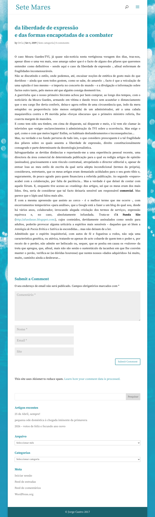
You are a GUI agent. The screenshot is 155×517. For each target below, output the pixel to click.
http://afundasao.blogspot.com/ (35, 219)
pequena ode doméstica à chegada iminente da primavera (51, 420)
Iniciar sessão (23, 475)
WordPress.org (24, 494)
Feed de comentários (28, 488)
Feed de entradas (25, 482)
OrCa (20, 43)
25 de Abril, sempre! (27, 414)
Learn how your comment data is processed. (92, 379)
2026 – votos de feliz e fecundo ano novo (40, 426)
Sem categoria (46, 43)
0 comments (62, 43)
